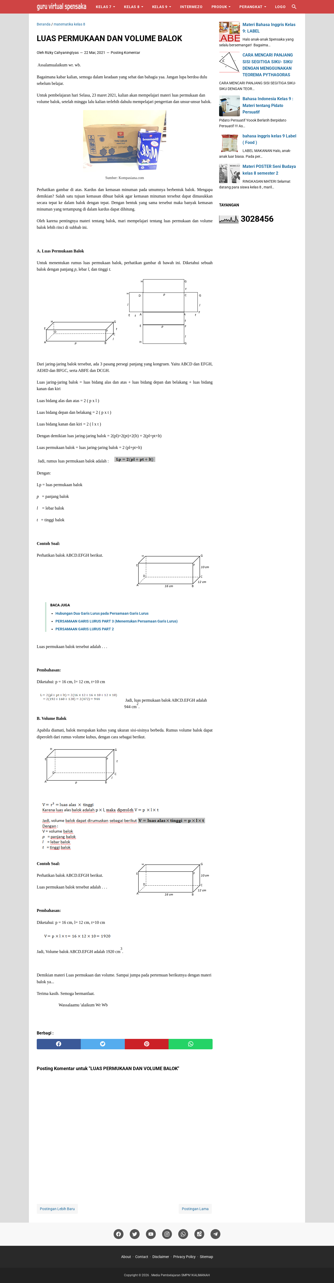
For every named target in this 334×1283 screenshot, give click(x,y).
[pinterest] (147, 1044)
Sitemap (206, 1257)
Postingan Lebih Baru (57, 1209)
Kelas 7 (104, 7)
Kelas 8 (132, 7)
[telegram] (215, 1234)
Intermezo (191, 7)
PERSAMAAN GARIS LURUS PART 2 (84, 629)
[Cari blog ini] (294, 7)
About (126, 1257)
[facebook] (59, 1044)
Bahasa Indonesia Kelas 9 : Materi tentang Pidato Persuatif (268, 105)
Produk (219, 7)
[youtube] (151, 1234)
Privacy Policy (184, 1257)
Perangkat (250, 7)
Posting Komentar (125, 52)
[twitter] (103, 1044)
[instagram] (167, 1234)
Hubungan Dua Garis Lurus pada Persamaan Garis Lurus (102, 613)
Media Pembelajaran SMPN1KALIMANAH (180, 1275)
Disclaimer (160, 1257)
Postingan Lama (195, 1209)
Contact (141, 1257)
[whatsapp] (191, 1044)
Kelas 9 (160, 7)
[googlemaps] (199, 1234)
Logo (280, 7)
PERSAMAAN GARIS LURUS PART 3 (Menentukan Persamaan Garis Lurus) (116, 621)
